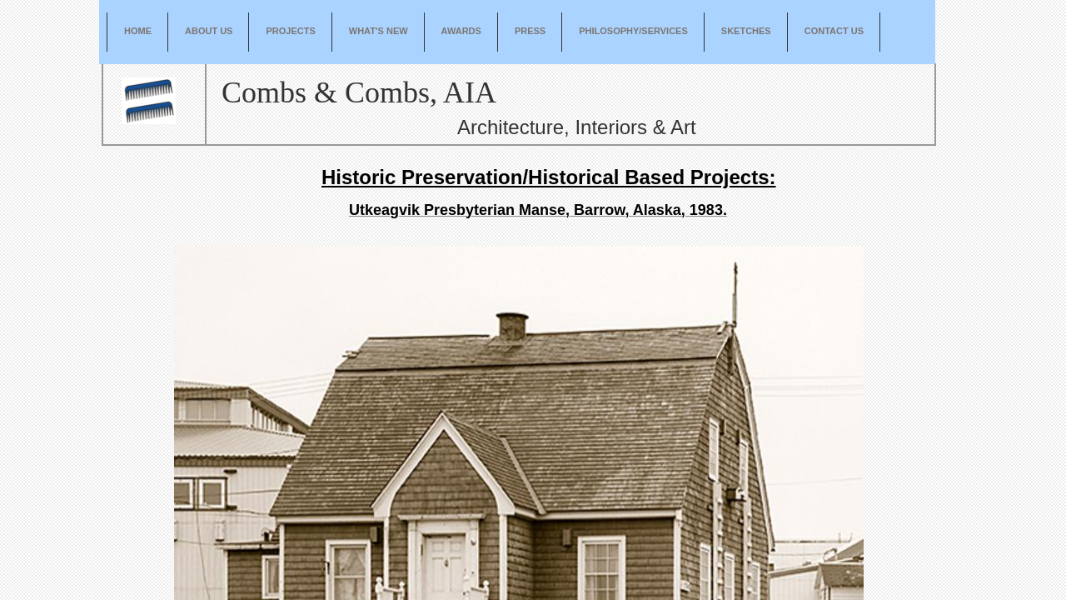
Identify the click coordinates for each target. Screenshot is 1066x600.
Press (530, 31)
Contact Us (834, 31)
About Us (208, 31)
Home (138, 31)
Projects (290, 31)
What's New (378, 31)
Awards (461, 31)
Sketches (746, 31)
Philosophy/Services (633, 31)
